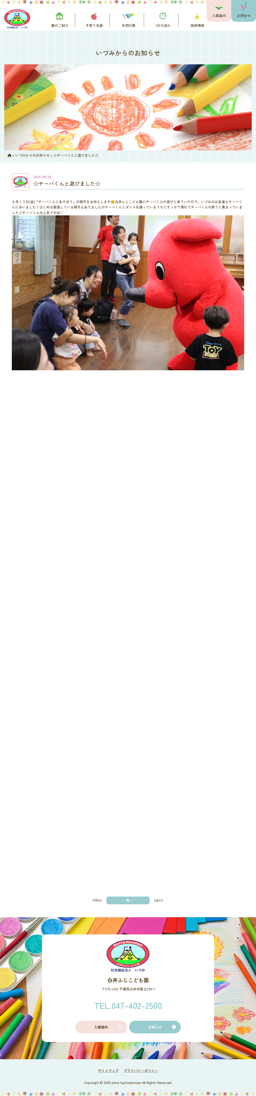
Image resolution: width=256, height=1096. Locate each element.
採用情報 (197, 25)
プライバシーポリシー (141, 1070)
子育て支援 (94, 25)
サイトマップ (108, 1070)
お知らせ (155, 1027)
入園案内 (219, 15)
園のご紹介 (59, 25)
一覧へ (128, 900)
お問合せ (244, 15)
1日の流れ (163, 25)
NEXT (158, 900)
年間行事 (129, 25)
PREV (97, 900)
